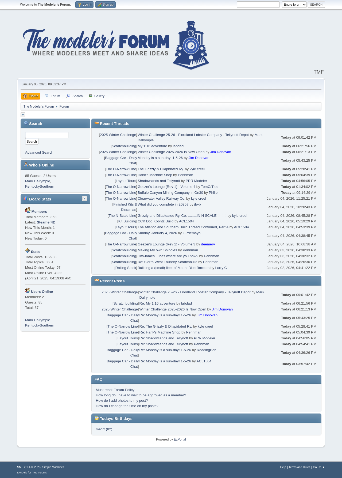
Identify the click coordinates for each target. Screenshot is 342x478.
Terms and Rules (299, 467)
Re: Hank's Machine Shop (160, 332)
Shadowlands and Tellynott (159, 181)
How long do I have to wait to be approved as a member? (141, 395)
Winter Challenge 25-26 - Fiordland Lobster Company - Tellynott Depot (193, 135)
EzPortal (180, 439)
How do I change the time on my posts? (127, 406)
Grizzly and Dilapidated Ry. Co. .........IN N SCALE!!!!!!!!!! (182, 216)
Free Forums (39, 472)
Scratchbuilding (124, 146)
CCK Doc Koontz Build (155, 221)
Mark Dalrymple (37, 181)
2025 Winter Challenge (118, 135)
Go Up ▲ (319, 467)
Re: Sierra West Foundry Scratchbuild (167, 262)
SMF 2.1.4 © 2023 (29, 467)
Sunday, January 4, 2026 (157, 233)
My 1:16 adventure (152, 146)
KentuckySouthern (39, 186)
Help (283, 467)
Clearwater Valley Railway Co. (161, 198)
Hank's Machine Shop (155, 175)
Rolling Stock (125, 268)
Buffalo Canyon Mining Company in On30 (170, 193)
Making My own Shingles (157, 250)
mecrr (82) (104, 429)
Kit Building (127, 221)
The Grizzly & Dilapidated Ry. (161, 169)
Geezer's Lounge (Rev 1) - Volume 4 (166, 187)
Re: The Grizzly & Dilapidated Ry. (165, 326)
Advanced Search (39, 152)
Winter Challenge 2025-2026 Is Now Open (171, 152)
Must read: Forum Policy (115, 390)
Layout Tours (126, 181)
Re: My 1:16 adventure (157, 303)
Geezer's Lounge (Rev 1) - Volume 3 (166, 244)
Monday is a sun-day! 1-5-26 (160, 158)
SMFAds (22, 472)
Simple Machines (53, 467)
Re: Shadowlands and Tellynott (163, 338)
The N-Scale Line (122, 216)
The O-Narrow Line (121, 169)
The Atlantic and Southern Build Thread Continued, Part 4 (183, 227)
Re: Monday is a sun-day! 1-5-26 (165, 315)
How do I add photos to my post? (122, 401)
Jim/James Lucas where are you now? (168, 256)
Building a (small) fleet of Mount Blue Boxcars (173, 268)
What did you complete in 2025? (163, 204)
